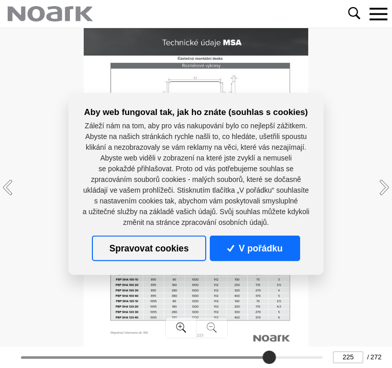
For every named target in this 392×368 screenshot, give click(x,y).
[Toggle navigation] (378, 14)
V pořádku (254, 248)
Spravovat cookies (148, 248)
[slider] (269, 357)
